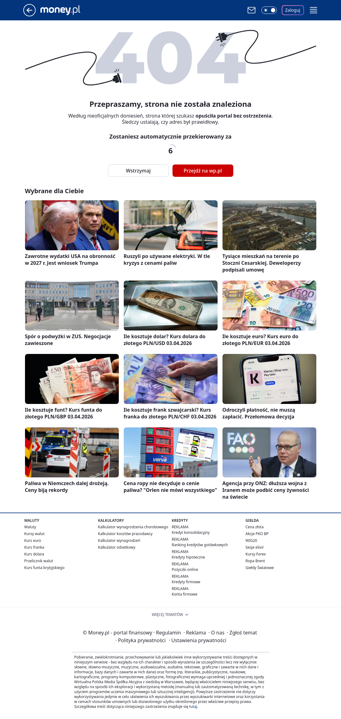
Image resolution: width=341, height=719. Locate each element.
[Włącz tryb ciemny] (269, 10)
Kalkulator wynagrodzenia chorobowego (133, 527)
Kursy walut (34, 533)
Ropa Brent (255, 560)
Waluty (30, 527)
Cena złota (255, 527)
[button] (313, 10)
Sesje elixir (255, 547)
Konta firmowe (185, 594)
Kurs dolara (34, 554)
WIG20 (251, 540)
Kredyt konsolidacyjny (191, 532)
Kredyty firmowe (186, 581)
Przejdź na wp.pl (203, 170)
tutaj (193, 706)
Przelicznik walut (38, 560)
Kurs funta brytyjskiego (44, 567)
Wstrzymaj (138, 170)
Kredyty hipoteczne (188, 557)
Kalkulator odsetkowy (116, 547)
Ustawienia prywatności (197, 640)
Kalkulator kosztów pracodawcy (125, 533)
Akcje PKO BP (257, 533)
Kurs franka (34, 547)
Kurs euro (32, 540)
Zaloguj (292, 10)
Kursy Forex (256, 554)
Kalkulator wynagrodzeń (119, 540)
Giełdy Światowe (260, 567)
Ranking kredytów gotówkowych (200, 544)
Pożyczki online (185, 569)
